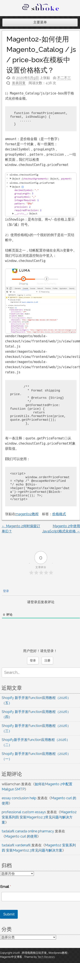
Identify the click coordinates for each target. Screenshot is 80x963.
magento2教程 (27, 514)
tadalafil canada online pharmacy (28, 831)
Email (5, 887)
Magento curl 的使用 (21, 836)
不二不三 (64, 78)
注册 (47, 660)
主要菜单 (40, 22)
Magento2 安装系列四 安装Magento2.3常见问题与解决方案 (39, 817)
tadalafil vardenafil (16, 845)
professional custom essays (24, 812)
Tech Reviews (46, 956)
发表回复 (19, 83)
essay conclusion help (19, 798)
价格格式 (59, 514)
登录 (5, 591)
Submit (9, 914)
